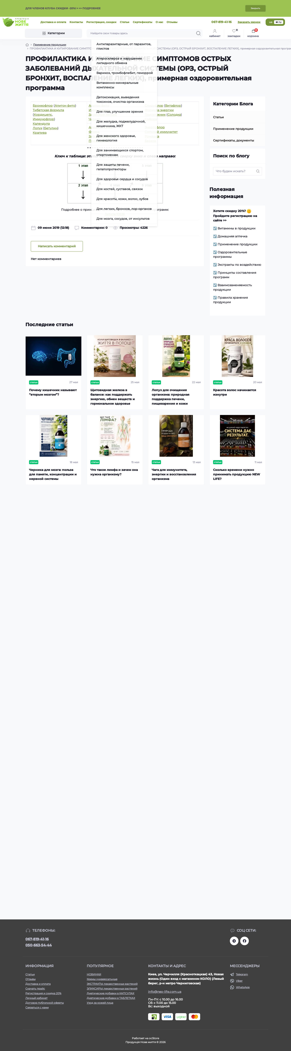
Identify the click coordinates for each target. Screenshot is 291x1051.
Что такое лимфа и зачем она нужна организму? (114, 472)
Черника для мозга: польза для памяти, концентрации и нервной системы (53, 474)
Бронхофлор (43, 106)
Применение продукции (49, 44)
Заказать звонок (249, 22)
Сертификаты (142, 22)
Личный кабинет (36, 998)
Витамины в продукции (236, 228)
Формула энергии (159, 110)
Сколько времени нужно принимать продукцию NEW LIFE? (236, 474)
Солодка (174, 115)
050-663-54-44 (38, 945)
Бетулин (50, 128)
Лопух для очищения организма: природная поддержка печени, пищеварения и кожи (170, 397)
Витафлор (173, 106)
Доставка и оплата (53, 22)
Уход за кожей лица (100, 1002)
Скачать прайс (35, 988)
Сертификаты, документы (233, 140)
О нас (159, 22)
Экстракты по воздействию (239, 265)
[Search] (198, 33)
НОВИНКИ (94, 974)
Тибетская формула (48, 110)
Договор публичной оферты (44, 1002)
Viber (239, 980)
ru (278, 22)
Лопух (37, 128)
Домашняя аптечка (232, 236)
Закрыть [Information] (255, 8)
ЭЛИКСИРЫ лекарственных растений (112, 988)
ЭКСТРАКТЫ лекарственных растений (112, 983)
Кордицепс (43, 115)
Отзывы (172, 22)
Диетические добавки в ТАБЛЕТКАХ (111, 998)
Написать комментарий (57, 246)
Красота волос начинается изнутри (234, 392)
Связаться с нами (37, 1007)
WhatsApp (243, 987)
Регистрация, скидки (101, 22)
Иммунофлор (43, 119)
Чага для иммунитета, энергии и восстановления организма (174, 474)
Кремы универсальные (102, 979)
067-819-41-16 (37, 939)
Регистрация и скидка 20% (43, 993)
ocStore (154, 1038)
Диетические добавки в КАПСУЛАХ (110, 993)
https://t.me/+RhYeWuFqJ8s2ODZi (234, 941)
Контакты (76, 22)
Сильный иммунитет (161, 132)
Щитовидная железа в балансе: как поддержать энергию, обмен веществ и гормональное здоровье (112, 397)
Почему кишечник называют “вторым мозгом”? (53, 392)
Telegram (242, 974)
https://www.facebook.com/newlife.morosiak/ (244, 941)
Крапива (39, 133)
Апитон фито (65, 106)
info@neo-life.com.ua (164, 992)
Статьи (124, 22)
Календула (41, 124)
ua (270, 22)
